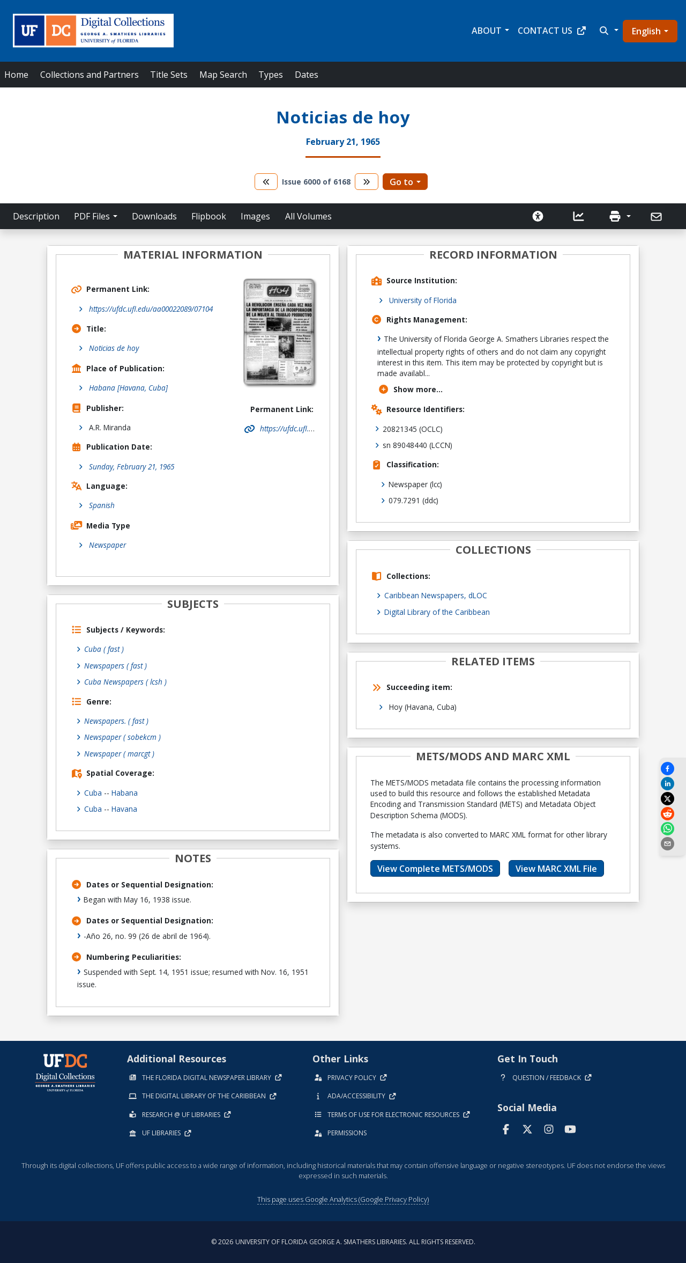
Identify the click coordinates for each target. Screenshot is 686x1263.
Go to (401, 182)
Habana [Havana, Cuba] (128, 388)
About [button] (487, 30)
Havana (124, 809)
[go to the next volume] (366, 181)
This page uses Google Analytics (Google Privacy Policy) (343, 1199)
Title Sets (169, 74)
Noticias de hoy (114, 348)
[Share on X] (672, 798)
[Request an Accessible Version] (538, 216)
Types (270, 74)
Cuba (93, 793)
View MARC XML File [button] (556, 869)
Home (16, 74)
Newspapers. (116, 721)
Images (255, 216)
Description (36, 216)
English (646, 31)
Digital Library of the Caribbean (437, 612)
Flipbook (208, 216)
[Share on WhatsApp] (672, 828)
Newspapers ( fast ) (115, 665)
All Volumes (308, 216)
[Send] (657, 216)
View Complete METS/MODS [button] (435, 869)
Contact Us (552, 30)
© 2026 (343, 1241)
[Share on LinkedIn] (672, 783)
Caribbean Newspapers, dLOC (435, 595)
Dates (306, 74)
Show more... (410, 389)
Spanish (102, 505)
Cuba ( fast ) (104, 649)
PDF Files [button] (92, 216)
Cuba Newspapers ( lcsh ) (125, 682)
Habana (124, 793)
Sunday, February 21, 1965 (131, 466)
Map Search (223, 74)
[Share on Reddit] (672, 813)
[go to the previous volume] (266, 181)
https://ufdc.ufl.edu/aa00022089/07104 (151, 309)
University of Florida (423, 300)
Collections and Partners (89, 74)
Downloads (154, 216)
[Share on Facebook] (672, 768)
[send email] (672, 843)
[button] (608, 30)
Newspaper (107, 545)
